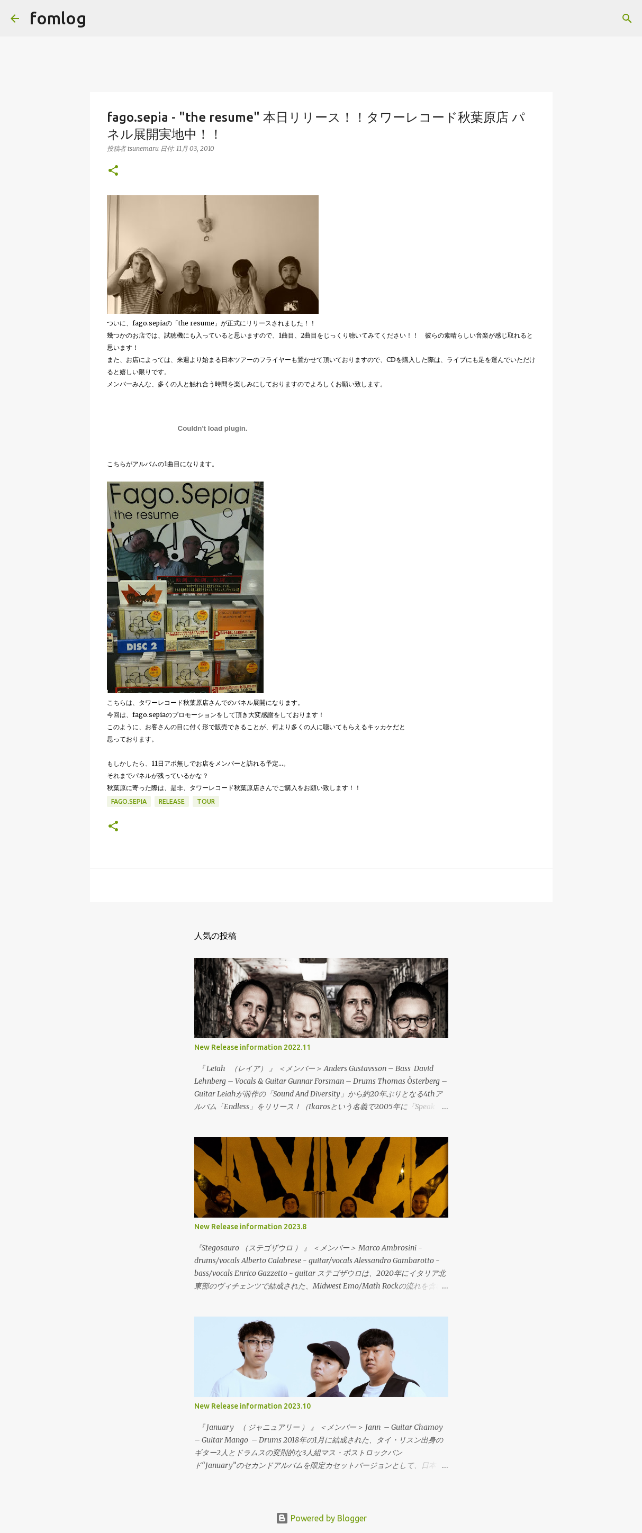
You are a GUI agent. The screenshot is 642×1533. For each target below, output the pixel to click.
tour (206, 801)
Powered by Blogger (321, 1518)
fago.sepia (129, 801)
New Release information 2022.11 (252, 1047)
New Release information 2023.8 (250, 1226)
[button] (113, 171)
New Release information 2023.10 (252, 1406)
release (172, 801)
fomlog (58, 18)
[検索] (101, 18)
